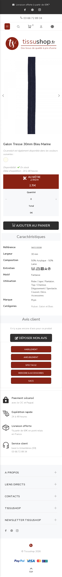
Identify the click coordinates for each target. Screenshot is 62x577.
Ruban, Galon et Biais (42, 306)
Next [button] (59, 95)
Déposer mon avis (31, 338)
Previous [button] (3, 95)
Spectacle (31, 365)
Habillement (31, 349)
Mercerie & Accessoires (31, 373)
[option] (31, 95)
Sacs (31, 381)
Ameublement (31, 357)
